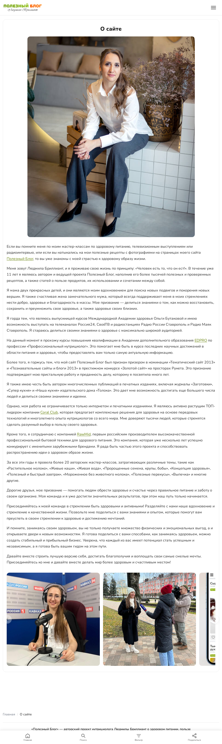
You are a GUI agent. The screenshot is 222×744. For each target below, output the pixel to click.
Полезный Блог (20, 258)
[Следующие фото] (214, 619)
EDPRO (201, 340)
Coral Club (49, 412)
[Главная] (28, 737)
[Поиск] (83, 737)
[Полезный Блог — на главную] (23, 7)
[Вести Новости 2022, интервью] (149, 619)
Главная (9, 714)
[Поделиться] (194, 737)
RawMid (84, 434)
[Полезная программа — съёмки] (53, 619)
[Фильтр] (139, 737)
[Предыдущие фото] (7, 619)
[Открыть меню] (213, 7)
